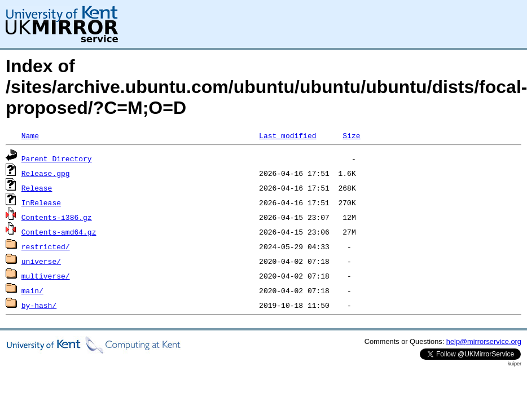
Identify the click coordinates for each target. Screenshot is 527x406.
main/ (32, 290)
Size (351, 135)
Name (30, 135)
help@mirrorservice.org (483, 341)
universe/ (41, 261)
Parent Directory (56, 158)
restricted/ (45, 246)
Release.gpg (45, 173)
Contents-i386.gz (56, 217)
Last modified (287, 135)
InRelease (41, 202)
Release (36, 188)
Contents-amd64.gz (58, 232)
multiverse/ (45, 276)
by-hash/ (38, 305)
